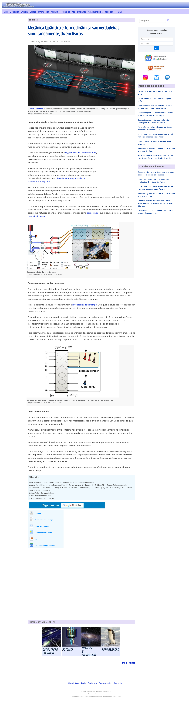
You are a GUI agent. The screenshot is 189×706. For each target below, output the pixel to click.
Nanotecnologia (95, 11)
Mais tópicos (128, 662)
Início (5, 11)
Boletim (83, 683)
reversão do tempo (37, 216)
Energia (24, 11)
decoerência (92, 212)
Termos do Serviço (105, 683)
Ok (156, 48)
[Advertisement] (14, 54)
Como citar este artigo (44, 520)
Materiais (55, 11)
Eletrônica (14, 11)
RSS (36, 539)
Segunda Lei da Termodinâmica (80, 152)
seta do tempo (36, 108)
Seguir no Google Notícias (45, 545)
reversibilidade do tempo (84, 304)
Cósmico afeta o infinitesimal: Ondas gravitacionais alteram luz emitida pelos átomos (155, 203)
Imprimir (38, 513)
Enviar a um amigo (42, 526)
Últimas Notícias (73, 683)
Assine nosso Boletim (43, 532)
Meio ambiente (79, 11)
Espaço (33, 11)
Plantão (118, 11)
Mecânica (65, 11)
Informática (43, 11)
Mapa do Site (118, 683)
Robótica (109, 11)
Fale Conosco (92, 683)
